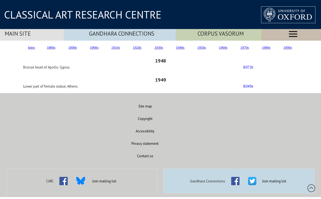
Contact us (145, 156)
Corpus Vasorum (221, 33)
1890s (72, 47)
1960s (223, 47)
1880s (51, 47)
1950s (201, 47)
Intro (31, 47)
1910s (115, 47)
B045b (248, 86)
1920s (137, 47)
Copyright (145, 118)
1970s (244, 47)
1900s (94, 47)
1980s (266, 47)
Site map (145, 106)
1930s (158, 47)
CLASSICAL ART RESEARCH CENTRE (82, 15)
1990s (287, 47)
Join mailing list (104, 181)
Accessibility (145, 131)
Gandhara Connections (121, 33)
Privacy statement (145, 143)
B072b (248, 67)
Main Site (18, 33)
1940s (180, 47)
